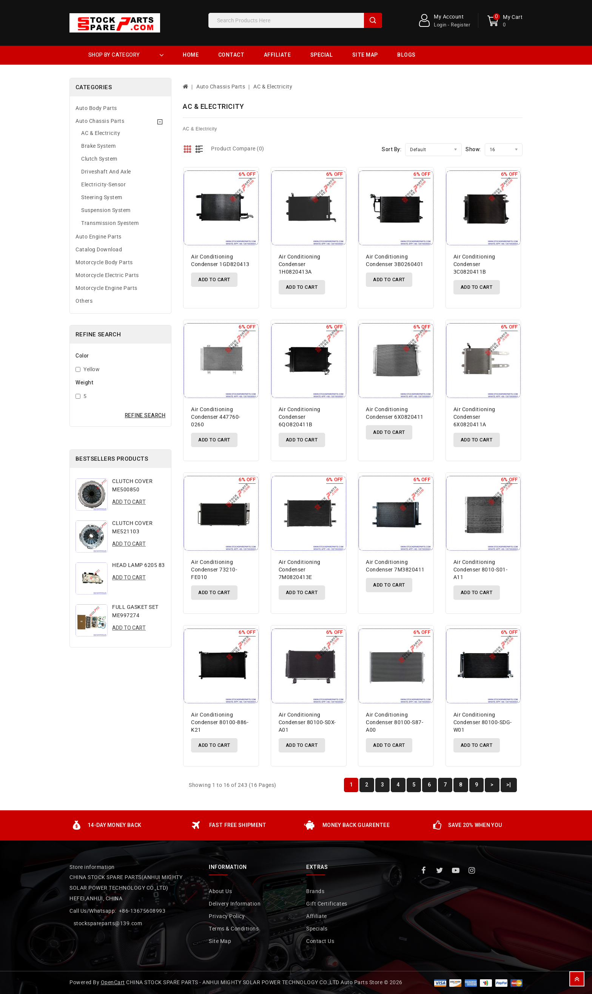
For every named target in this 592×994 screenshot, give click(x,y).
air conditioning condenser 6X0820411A (474, 417)
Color (82, 356)
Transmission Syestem (110, 223)
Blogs (406, 55)
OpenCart (113, 982)
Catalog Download (99, 250)
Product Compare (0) (237, 149)
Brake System (98, 146)
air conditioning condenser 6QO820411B (300, 417)
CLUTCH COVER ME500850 (132, 485)
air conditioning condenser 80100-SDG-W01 (482, 722)
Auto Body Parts (96, 108)
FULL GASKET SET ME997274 (135, 611)
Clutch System (99, 159)
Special (321, 55)
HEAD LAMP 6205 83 (138, 565)
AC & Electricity (100, 133)
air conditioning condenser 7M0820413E (300, 569)
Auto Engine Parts (99, 237)
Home (191, 55)
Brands (315, 891)
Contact (231, 55)
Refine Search (145, 416)
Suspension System (106, 210)
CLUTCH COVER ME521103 (132, 527)
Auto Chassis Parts (100, 121)
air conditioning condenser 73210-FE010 (214, 569)
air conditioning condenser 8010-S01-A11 (480, 569)
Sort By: (391, 149)
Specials (316, 929)
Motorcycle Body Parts (104, 262)
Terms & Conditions (234, 929)
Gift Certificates (326, 904)
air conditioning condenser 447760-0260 (215, 417)
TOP (576, 978)
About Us (220, 891)
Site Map (365, 55)
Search (373, 20)
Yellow (91, 369)
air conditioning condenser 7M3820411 (395, 566)
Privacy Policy (227, 916)
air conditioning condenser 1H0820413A (300, 264)
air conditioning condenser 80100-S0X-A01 (307, 722)
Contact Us (320, 941)
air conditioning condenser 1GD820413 (220, 260)
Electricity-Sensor (103, 185)
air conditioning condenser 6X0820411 (395, 413)
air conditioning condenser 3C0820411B (474, 264)
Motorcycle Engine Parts (106, 288)
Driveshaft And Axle (106, 172)
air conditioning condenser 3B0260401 (395, 260)
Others (84, 301)
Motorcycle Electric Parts (107, 275)
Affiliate (277, 55)
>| (508, 785)
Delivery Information (235, 904)
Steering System (101, 197)
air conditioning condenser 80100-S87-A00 (394, 722)
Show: (473, 149)
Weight (84, 383)
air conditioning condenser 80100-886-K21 (219, 722)
